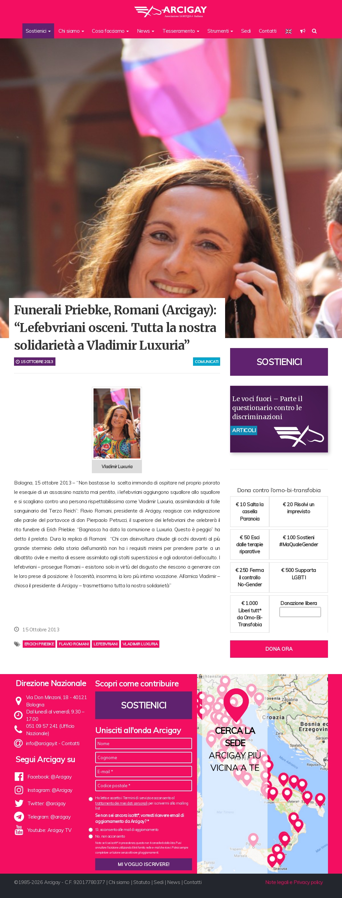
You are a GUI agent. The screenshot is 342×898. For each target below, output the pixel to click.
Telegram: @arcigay (49, 817)
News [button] (146, 31)
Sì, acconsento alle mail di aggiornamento (126, 829)
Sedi (246, 31)
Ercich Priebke (39, 643)
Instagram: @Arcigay (49, 790)
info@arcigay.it (41, 743)
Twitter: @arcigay (46, 803)
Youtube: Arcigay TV (49, 830)
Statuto (141, 882)
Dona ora (279, 649)
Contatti (268, 31)
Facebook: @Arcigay (49, 777)
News (173, 882)
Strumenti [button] (220, 31)
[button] (303, 30)
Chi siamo (119, 882)
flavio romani (74, 643)
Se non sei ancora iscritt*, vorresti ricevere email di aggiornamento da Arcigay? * (139, 818)
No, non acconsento (110, 836)
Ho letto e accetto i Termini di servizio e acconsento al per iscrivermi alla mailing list (141, 803)
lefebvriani (105, 643)
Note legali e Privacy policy (294, 882)
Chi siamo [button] (71, 31)
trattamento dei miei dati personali (121, 803)
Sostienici (279, 361)
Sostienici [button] (38, 31)
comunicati (206, 361)
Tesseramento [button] (180, 31)
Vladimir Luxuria (140, 643)
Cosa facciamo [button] (110, 31)
